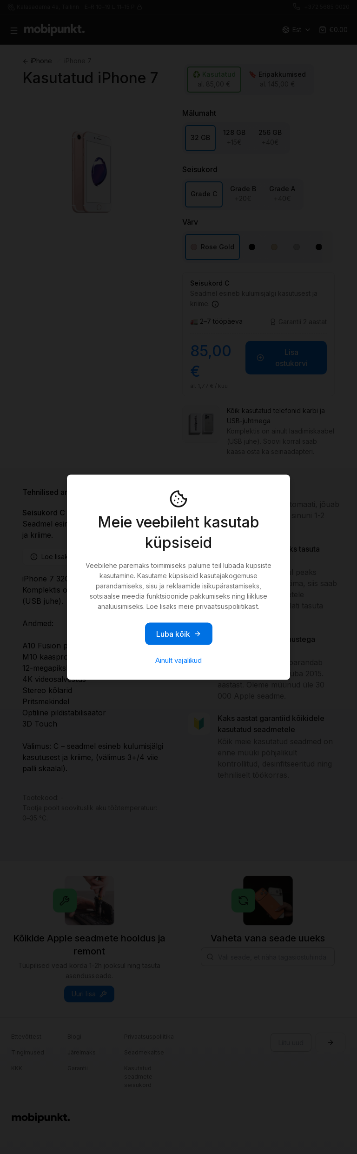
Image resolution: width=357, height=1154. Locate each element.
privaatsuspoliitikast (227, 605)
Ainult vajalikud (178, 659)
